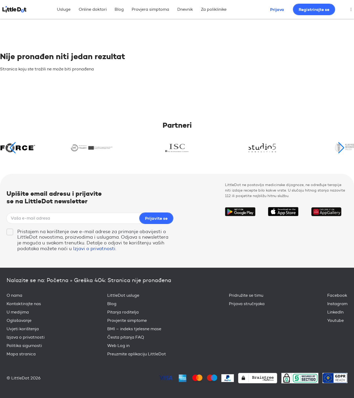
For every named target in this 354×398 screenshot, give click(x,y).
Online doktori (93, 9)
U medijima (18, 312)
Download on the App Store (283, 211)
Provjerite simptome (127, 320)
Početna (57, 280)
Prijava (277, 9)
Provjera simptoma (150, 9)
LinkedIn (335, 312)
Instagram (337, 303)
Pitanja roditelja (123, 312)
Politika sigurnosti (24, 345)
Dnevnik (185, 9)
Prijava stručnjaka (247, 303)
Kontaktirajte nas (24, 303)
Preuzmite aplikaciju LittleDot (136, 353)
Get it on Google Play (240, 211)
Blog (119, 9)
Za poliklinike (214, 9)
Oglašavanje (19, 320)
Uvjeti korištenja (23, 328)
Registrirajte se (314, 9)
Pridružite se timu (246, 295)
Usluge (64, 9)
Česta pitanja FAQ (125, 337)
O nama (14, 295)
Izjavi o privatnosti (94, 248)
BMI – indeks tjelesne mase (134, 328)
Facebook (337, 295)
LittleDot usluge (123, 295)
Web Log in (118, 345)
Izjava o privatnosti (26, 337)
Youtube (335, 320)
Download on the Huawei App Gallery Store (326, 211)
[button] (341, 148)
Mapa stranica (21, 353)
